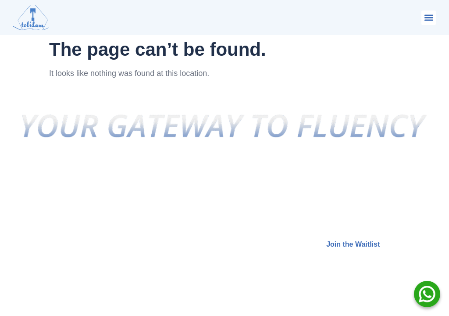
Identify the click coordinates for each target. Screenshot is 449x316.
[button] (428, 18)
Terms (152, 230)
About (152, 195)
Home (151, 177)
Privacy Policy (165, 212)
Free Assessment (171, 247)
